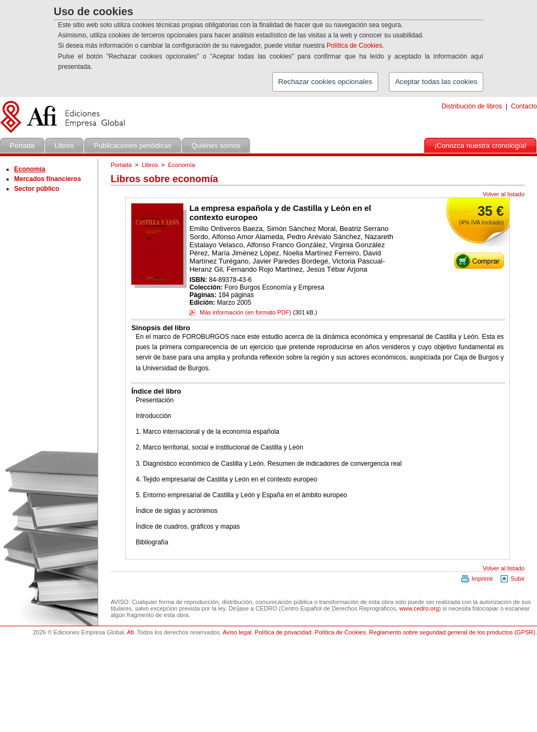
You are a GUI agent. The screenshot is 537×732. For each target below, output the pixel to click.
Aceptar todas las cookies (436, 82)
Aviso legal (236, 632)
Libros (150, 165)
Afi (130, 632)
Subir (512, 578)
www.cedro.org (419, 608)
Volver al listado (504, 194)
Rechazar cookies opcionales (325, 82)
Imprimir (477, 578)
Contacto (524, 106)
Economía (181, 165)
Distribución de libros (472, 106)
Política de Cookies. (355, 45)
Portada (121, 165)
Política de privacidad (283, 632)
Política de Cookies (340, 632)
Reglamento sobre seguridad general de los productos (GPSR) (452, 632)
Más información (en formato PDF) (240, 312)
